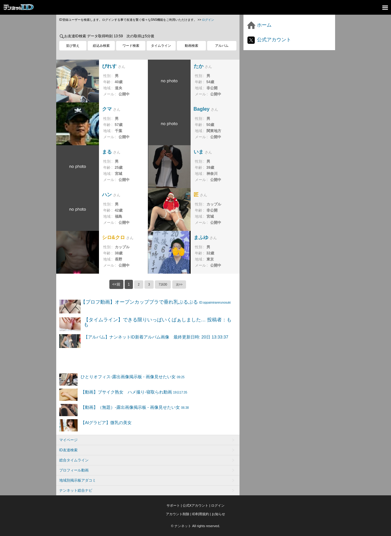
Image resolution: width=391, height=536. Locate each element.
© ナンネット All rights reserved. (195, 526)
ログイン (208, 19)
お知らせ (218, 514)
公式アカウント (269, 39)
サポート (173, 505)
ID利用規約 (200, 514)
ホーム (259, 25)
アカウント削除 (177, 514)
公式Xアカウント (195, 505)
